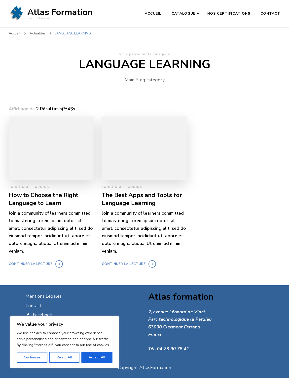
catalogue (183, 13)
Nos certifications (228, 13)
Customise (32, 357)
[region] (64, 342)
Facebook (39, 315)
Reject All (64, 357)
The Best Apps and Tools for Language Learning (142, 199)
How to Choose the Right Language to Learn (43, 199)
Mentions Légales (44, 296)
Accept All (97, 357)
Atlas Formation (60, 12)
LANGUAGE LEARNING (29, 187)
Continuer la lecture (30, 264)
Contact (270, 13)
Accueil (153, 13)
